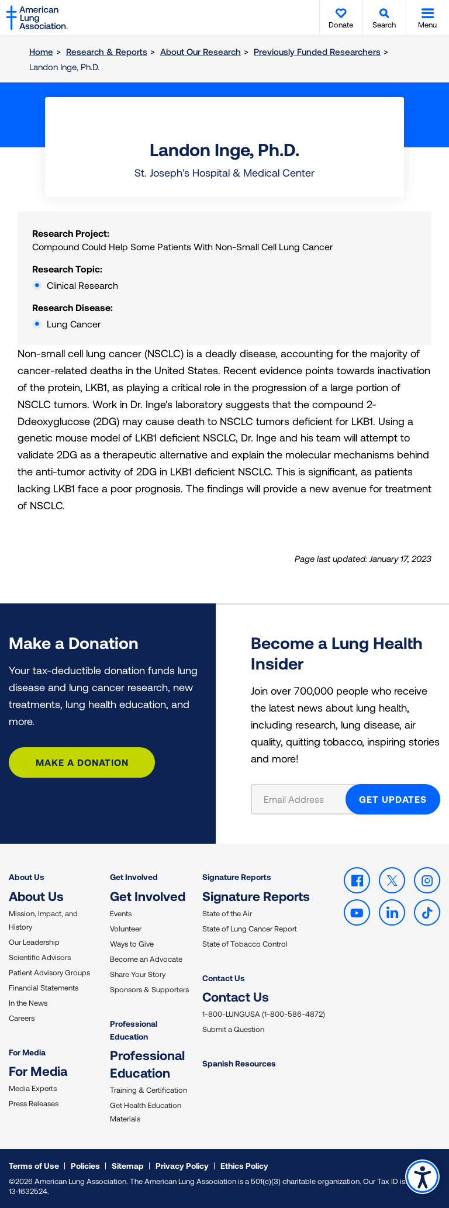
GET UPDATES (393, 799)
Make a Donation (82, 762)
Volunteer (125, 928)
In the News (28, 1002)
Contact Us (223, 978)
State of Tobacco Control (245, 943)
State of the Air (227, 913)
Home (41, 51)
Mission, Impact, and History (43, 920)
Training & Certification (148, 1090)
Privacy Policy (182, 1166)
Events (121, 913)
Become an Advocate (146, 959)
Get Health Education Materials (145, 1111)
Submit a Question (233, 1029)
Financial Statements (43, 987)
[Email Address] (305, 799)
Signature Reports (236, 877)
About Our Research (200, 51)
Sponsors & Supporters (149, 989)
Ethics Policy (244, 1166)
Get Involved (134, 877)
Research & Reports (106, 51)
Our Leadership (34, 942)
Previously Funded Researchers (317, 51)
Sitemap (128, 1166)
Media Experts (33, 1088)
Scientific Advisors (40, 957)
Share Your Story (137, 974)
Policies (85, 1166)
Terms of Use (34, 1166)
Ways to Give (132, 943)
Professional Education (133, 1030)
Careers (21, 1018)
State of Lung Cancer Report (249, 928)
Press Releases (33, 1103)
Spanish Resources (239, 1063)
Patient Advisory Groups (49, 972)
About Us (26, 877)
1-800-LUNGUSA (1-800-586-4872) (263, 1014)
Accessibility (422, 1177)
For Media (27, 1052)
